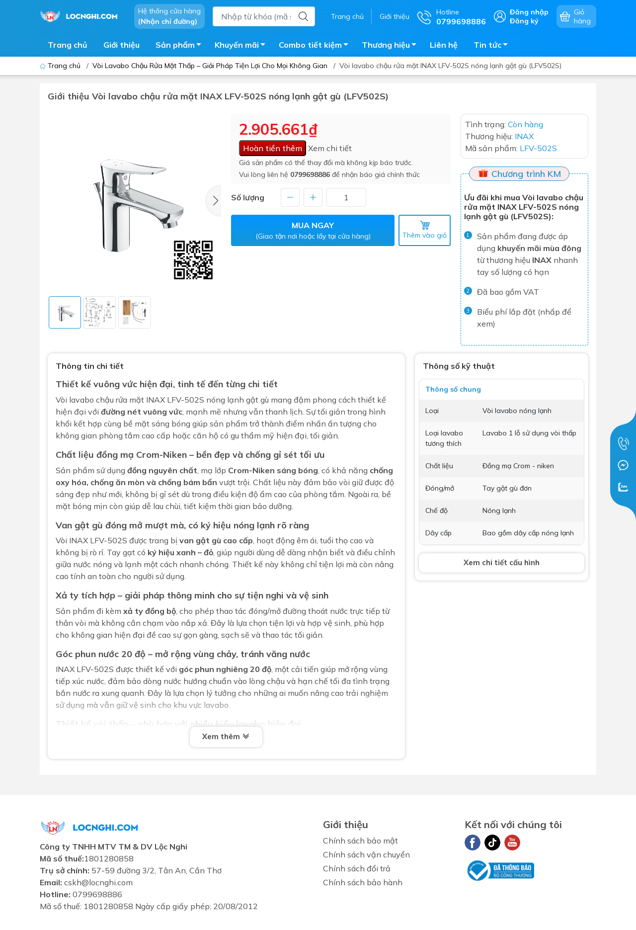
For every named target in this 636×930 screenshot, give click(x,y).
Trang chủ (347, 16)
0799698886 (310, 174)
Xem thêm (226, 737)
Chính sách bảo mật (360, 840)
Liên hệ (444, 45)
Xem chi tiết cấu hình (502, 562)
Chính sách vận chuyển (366, 854)
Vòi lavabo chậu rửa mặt (100, 400)
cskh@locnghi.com (98, 882)
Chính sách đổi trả (357, 868)
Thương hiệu (392, 46)
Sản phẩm (181, 46)
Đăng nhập (529, 11)
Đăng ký (524, 20)
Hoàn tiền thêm (272, 148)
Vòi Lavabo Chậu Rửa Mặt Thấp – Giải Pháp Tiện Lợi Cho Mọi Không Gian (209, 65)
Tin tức (493, 46)
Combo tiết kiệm (316, 46)
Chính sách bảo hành (362, 882)
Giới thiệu (394, 16)
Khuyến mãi (243, 46)
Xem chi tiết (330, 148)
